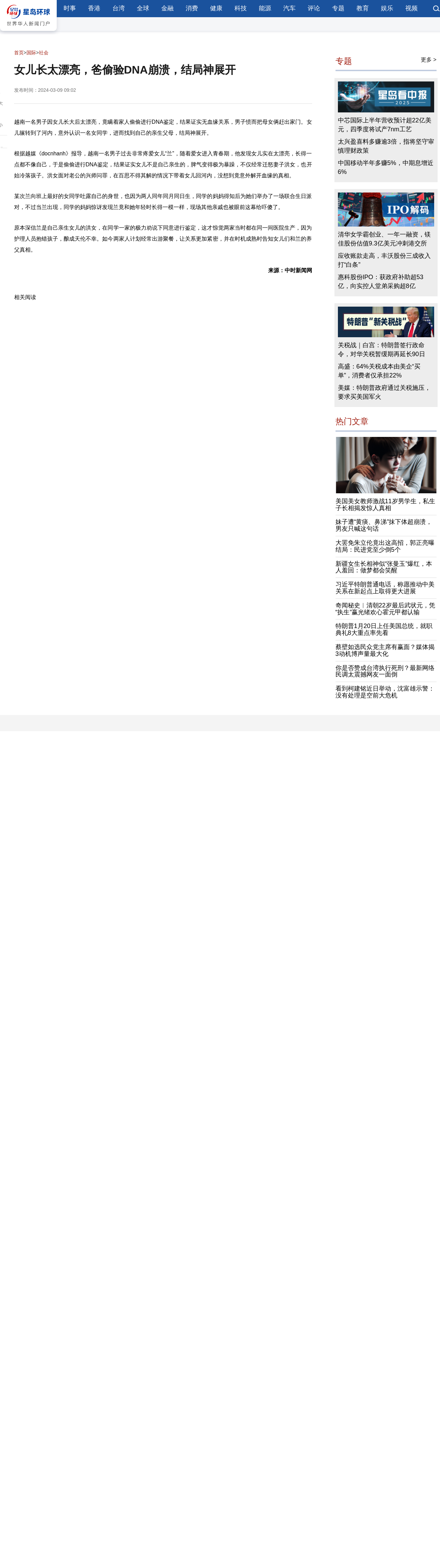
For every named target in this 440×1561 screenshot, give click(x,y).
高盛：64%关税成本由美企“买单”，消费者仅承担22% (379, 371)
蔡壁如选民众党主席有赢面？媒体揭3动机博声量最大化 (385, 650)
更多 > (429, 60)
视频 (411, 8)
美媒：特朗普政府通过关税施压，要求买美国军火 (384, 392)
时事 (70, 8)
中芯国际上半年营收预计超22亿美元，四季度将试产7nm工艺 (384, 125)
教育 (362, 8)
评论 (314, 8)
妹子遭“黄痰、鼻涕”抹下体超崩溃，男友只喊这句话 (384, 525)
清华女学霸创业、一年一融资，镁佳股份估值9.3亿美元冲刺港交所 (384, 239)
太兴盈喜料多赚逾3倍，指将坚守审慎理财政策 (386, 146)
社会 (43, 52)
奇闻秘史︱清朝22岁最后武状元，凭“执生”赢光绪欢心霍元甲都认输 (385, 609)
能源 (265, 8)
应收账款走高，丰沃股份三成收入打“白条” (384, 260)
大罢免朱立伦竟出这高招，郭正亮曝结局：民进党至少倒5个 (385, 546)
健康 (216, 8)
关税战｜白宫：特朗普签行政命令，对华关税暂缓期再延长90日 (381, 350)
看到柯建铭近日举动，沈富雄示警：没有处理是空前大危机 (385, 692)
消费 (192, 8)
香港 (94, 8)
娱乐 (387, 8)
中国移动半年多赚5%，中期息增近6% (385, 167)
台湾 (118, 8)
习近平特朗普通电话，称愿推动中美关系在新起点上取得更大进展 (385, 588)
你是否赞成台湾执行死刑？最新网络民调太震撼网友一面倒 (385, 671)
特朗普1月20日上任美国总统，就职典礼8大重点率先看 (384, 629)
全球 (143, 8)
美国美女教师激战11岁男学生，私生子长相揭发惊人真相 (385, 505)
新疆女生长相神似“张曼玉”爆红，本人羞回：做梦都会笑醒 (384, 567)
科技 (240, 8)
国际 (31, 52)
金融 (167, 8)
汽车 (289, 8)
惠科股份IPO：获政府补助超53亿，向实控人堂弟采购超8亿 (381, 281)
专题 (338, 8)
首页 (19, 52)
